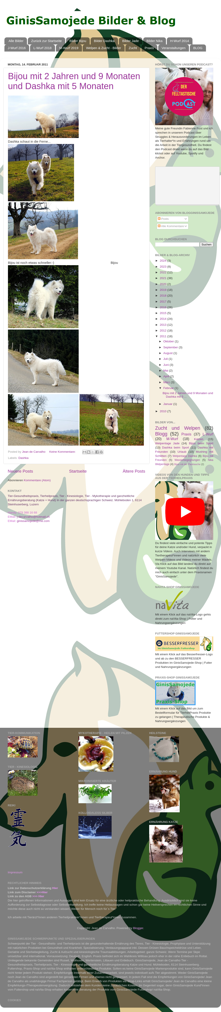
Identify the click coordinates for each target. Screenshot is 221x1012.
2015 (163, 313)
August (168, 353)
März (167, 382)
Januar (168, 404)
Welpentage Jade (167, 443)
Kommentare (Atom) (37, 480)
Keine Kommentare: (62, 451)
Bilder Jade (130, 41)
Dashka (23, 458)
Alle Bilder (16, 41)
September (171, 347)
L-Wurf (208, 434)
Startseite (78, 471)
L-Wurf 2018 (42, 48)
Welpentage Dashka (185, 456)
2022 (163, 272)
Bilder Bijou (77, 41)
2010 (163, 411)
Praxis (149, 48)
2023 (163, 266)
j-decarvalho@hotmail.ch (33, 516)
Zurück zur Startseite (46, 41)
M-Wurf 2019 (68, 48)
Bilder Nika (155, 41)
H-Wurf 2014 (179, 41)
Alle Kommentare (171, 226)
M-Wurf (172, 439)
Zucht (133, 48)
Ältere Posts (134, 471)
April (166, 376)
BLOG (197, 48)
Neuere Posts (20, 471)
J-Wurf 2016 (17, 48)
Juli (166, 358)
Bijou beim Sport (201, 443)
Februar (169, 388)
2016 (163, 307)
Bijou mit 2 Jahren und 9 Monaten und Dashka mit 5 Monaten (74, 81)
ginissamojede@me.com (33, 521)
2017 (163, 301)
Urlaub (181, 451)
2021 (163, 278)
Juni (166, 364)
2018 (163, 295)
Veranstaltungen (173, 48)
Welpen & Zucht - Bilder (103, 48)
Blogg (161, 434)
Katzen (198, 439)
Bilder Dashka (104, 41)
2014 (163, 318)
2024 (163, 260)
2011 (163, 336)
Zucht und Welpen (177, 428)
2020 (163, 284)
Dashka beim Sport (175, 447)
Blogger (138, 928)
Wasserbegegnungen (187, 460)
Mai (166, 370)
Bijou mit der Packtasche (187, 464)
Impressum (15, 872)
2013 (163, 324)
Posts (163, 218)
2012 (163, 330)
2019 (163, 289)
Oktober (169, 341)
